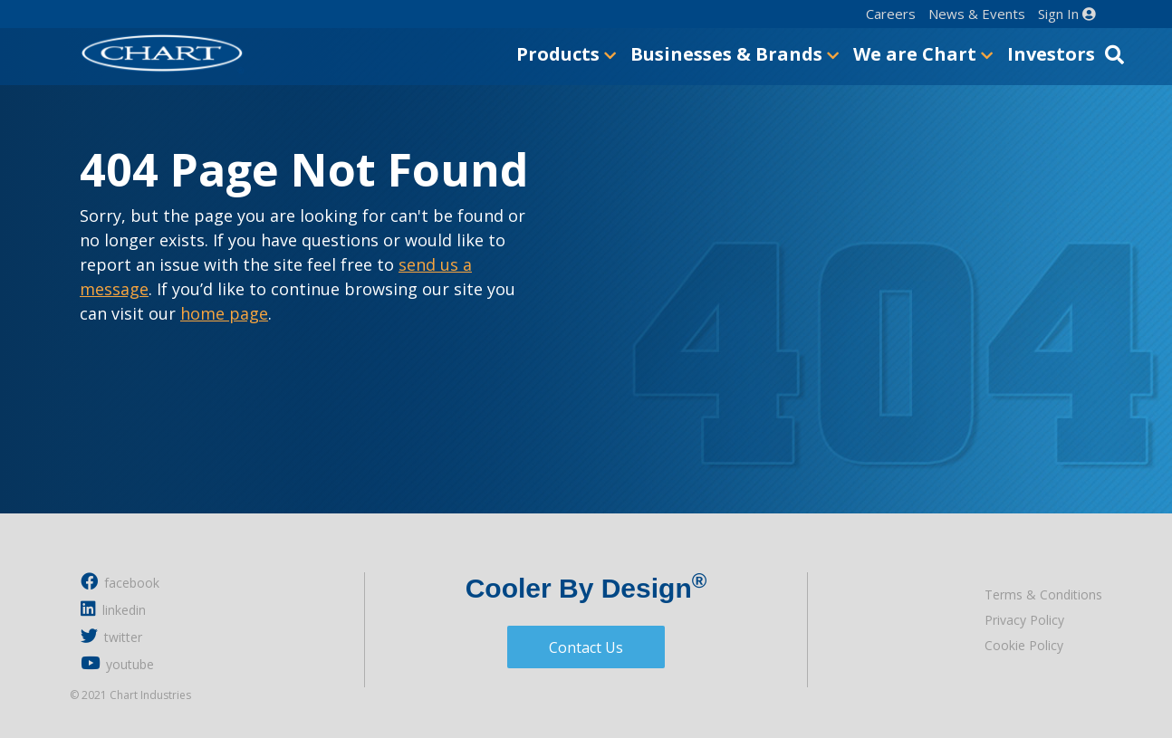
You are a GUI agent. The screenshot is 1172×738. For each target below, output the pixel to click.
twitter (111, 636)
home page (224, 313)
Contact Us (586, 647)
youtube (117, 663)
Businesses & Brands (734, 54)
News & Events (976, 14)
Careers (891, 14)
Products (566, 54)
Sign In (1067, 14)
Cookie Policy (1024, 645)
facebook (120, 581)
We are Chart (923, 54)
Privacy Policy (1024, 619)
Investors (1051, 54)
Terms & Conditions (1043, 594)
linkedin (113, 608)
